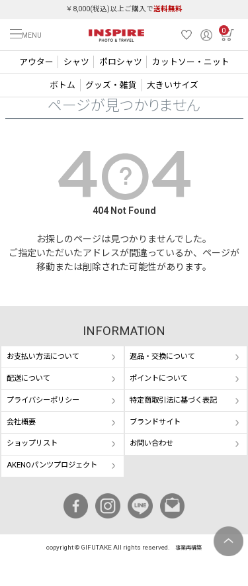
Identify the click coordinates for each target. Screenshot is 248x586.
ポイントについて (159, 378)
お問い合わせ (151, 443)
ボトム (62, 85)
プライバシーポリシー (43, 400)
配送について (28, 378)
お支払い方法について (43, 356)
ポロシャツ (120, 62)
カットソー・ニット (190, 62)
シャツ (76, 62)
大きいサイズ (172, 85)
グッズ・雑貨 (111, 85)
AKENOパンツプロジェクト (52, 465)
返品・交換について (162, 356)
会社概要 (21, 422)
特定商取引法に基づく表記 (173, 400)
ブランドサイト (155, 422)
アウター (36, 62)
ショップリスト (32, 443)
